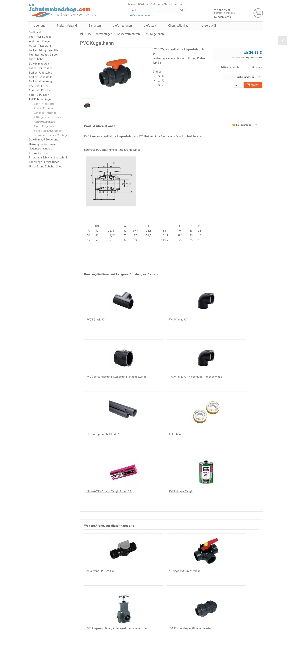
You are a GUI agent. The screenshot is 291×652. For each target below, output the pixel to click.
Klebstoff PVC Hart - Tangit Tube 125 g (110, 434)
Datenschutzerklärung (253, 627)
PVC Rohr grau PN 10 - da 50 (161, 376)
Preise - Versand (67, 25)
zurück (282, 40)
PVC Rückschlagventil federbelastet (107, 570)
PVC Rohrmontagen (40, 99)
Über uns (39, 25)
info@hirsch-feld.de (169, 4)
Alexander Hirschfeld (195, 650)
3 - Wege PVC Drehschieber (160, 513)
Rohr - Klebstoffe (44, 104)
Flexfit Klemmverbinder (48, 130)
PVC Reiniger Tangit (156, 434)
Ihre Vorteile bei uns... (141, 15)
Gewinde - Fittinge (45, 112)
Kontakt (246, 638)
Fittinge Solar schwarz (47, 117)
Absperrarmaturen (44, 121)
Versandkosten (256, 57)
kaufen (253, 84)
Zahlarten (95, 25)
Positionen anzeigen (224, 12)
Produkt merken (243, 124)
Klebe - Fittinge (43, 108)
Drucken (257, 67)
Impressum (248, 642)
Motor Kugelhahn (45, 126)
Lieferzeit (150, 25)
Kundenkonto (222, 17)
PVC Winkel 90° (153, 319)
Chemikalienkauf (178, 25)
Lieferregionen (122, 25)
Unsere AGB (209, 25)
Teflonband (207, 376)
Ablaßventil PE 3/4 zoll (100, 513)
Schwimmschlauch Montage (51, 135)
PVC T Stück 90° (96, 319)
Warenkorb (258, 13)
